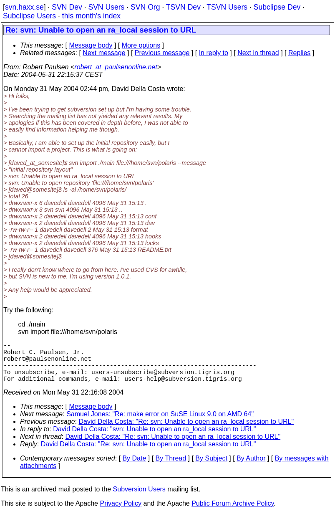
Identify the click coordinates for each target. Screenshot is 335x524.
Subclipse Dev (277, 7)
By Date (134, 468)
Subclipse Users (29, 16)
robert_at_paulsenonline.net (115, 67)
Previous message (162, 52)
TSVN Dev (183, 7)
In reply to (213, 52)
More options (141, 45)
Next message (104, 52)
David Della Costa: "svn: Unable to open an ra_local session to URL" (154, 439)
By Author (251, 468)
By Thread (171, 468)
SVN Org (145, 7)
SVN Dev (67, 7)
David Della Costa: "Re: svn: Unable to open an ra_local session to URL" (186, 431)
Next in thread (258, 52)
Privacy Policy (120, 513)
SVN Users (106, 7)
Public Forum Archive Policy (232, 513)
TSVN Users (227, 7)
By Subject (211, 468)
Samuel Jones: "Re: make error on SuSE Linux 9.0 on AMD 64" (160, 424)
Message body (90, 45)
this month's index (91, 16)
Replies (299, 52)
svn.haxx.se (24, 7)
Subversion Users (139, 499)
